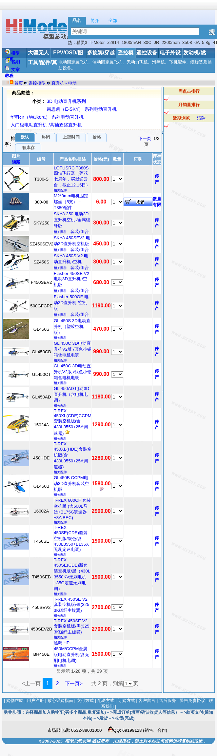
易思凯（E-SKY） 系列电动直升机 (82, 109)
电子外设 (170, 52)
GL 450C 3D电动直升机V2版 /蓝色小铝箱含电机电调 (72, 349)
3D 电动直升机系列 (66, 101)
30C (147, 42)
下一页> (74, 683)
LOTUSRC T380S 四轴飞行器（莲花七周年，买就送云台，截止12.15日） (72, 176)
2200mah (171, 42)
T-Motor (97, 42)
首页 (18, 83)
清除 (201, 118)
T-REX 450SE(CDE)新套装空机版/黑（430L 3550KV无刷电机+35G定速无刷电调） (72, 574)
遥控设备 (146, 52)
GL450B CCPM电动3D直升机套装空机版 (71, 483)
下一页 (144, 138)
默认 (25, 137)
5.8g (206, 42)
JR (156, 42)
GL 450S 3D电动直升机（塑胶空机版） (72, 326)
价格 (96, 137)
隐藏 (16, 162)
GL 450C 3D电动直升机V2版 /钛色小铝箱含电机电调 (72, 371)
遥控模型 (37, 83)
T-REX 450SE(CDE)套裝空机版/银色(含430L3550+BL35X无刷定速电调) (71, 538)
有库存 (28, 147)
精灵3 (81, 42)
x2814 (113, 42)
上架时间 (71, 137)
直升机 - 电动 (64, 83)
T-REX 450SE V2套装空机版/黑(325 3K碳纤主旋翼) (71, 626)
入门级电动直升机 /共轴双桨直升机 (46, 124)
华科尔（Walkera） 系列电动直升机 (47, 117)
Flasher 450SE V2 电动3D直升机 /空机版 (71, 279)
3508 (187, 42)
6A (197, 42)
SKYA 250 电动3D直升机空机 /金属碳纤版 (72, 219)
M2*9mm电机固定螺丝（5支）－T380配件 (71, 201)
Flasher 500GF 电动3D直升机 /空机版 (71, 302)
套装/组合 (79, 231)
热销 (45, 137)
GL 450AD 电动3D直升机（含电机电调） (71, 394)
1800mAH (131, 42)
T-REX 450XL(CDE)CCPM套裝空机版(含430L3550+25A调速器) (72, 422)
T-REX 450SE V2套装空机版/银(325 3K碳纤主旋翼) (71, 605)
